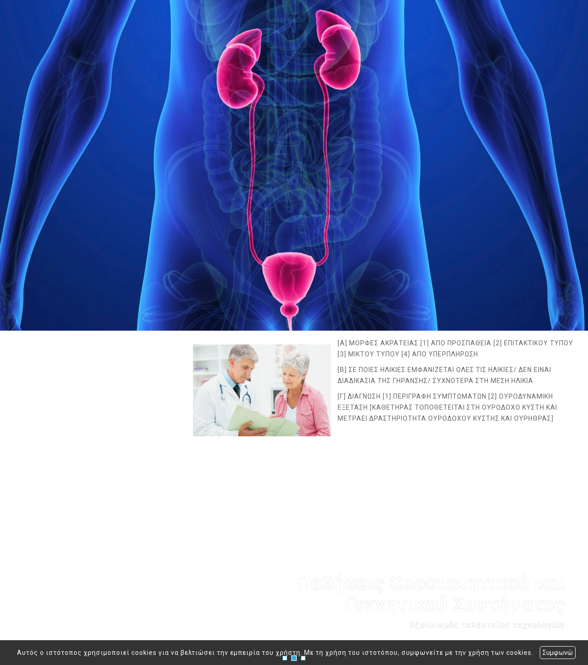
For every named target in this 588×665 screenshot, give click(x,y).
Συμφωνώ (558, 652)
